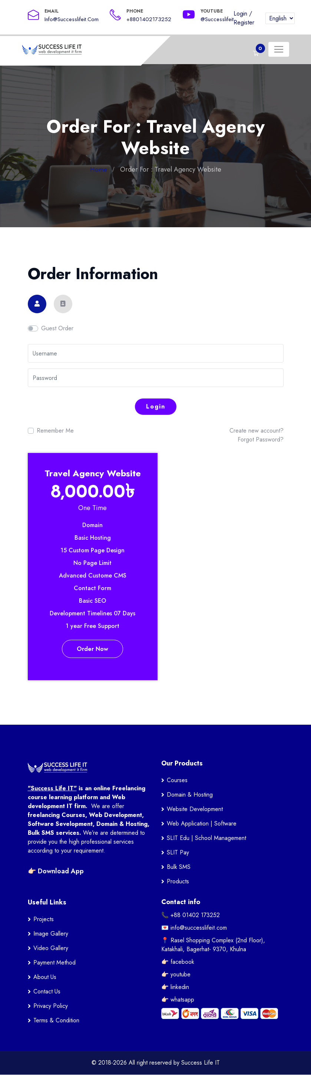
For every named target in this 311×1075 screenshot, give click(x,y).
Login (240, 13)
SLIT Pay (178, 853)
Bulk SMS (179, 867)
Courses (177, 780)
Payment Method (54, 963)
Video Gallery (50, 948)
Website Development (195, 809)
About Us (44, 977)
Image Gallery (50, 934)
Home (98, 169)
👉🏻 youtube (176, 974)
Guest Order (57, 328)
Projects (43, 919)
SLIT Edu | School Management (206, 838)
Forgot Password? (261, 439)
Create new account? (256, 430)
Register (244, 22)
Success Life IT (200, 1063)
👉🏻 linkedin (175, 987)
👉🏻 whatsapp (177, 1000)
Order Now (92, 649)
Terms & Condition (56, 1020)
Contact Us (46, 992)
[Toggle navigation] (278, 49)
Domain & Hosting (190, 795)
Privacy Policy (50, 1006)
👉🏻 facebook (177, 962)
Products (178, 881)
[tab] (37, 304)
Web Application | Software (201, 824)
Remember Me (55, 430)
